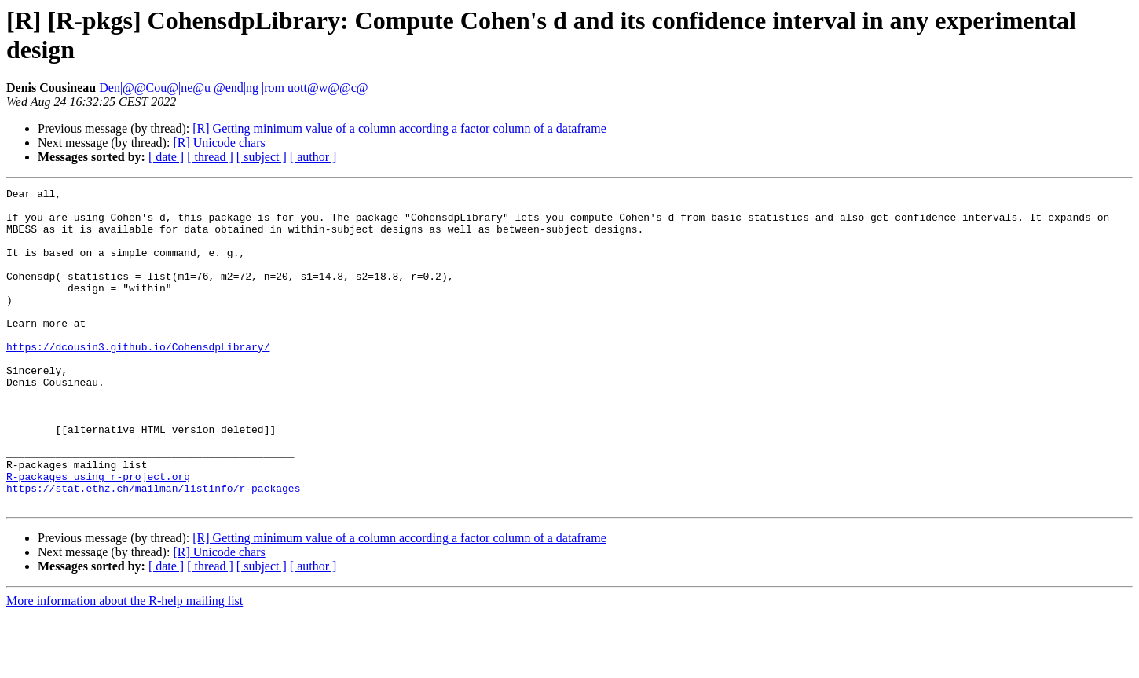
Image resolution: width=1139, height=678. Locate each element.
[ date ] (166, 156)
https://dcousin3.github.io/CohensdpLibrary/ (137, 379)
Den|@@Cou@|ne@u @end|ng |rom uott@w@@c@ (233, 87)
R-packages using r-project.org (98, 535)
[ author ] (313, 156)
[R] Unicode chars (219, 142)
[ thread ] (210, 156)
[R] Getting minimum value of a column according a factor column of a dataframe (399, 128)
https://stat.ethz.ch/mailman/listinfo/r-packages (153, 549)
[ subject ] (261, 156)
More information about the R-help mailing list (124, 664)
